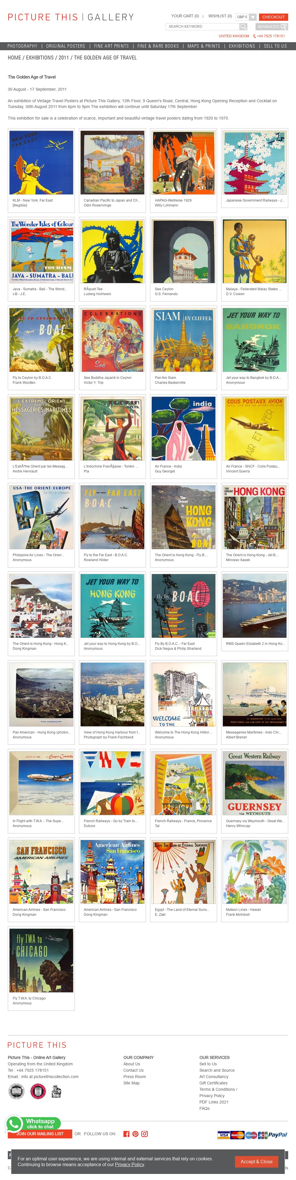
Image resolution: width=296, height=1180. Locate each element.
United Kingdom (252, 36)
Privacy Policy (129, 1164)
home (14, 58)
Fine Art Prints (111, 46)
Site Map (131, 1083)
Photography (23, 46)
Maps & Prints (204, 46)
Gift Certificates (213, 1083)
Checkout (273, 17)
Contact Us (133, 1070)
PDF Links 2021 (214, 1102)
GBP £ (242, 17)
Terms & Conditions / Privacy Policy (218, 1092)
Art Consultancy (213, 1076)
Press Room (134, 1076)
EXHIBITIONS (242, 46)
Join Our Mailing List (40, 1133)
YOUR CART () (185, 16)
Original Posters (66, 46)
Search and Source (217, 1070)
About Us (131, 1064)
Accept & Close (257, 1161)
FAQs (204, 1108)
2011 (64, 58)
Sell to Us (275, 46)
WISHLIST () (220, 16)
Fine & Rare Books (158, 46)
